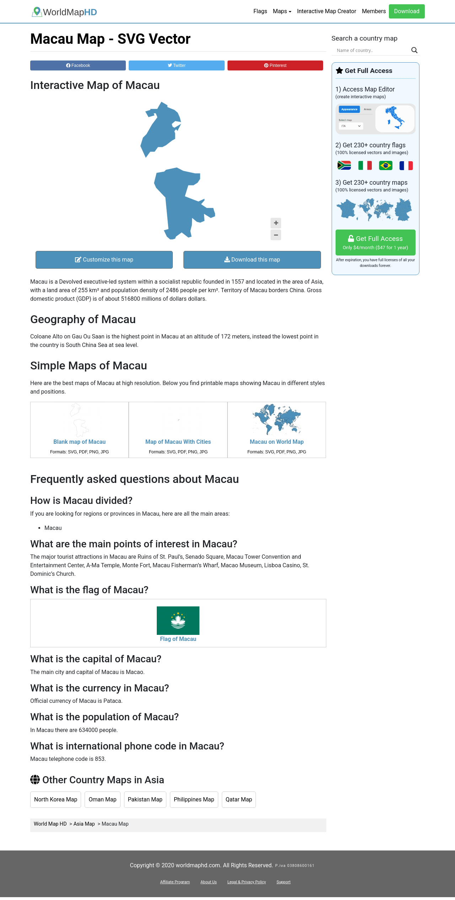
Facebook (78, 65)
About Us (208, 882)
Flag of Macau (178, 639)
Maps (280, 11)
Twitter (177, 65)
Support (283, 882)
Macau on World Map (277, 441)
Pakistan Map (145, 799)
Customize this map (104, 259)
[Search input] (372, 50)
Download (406, 11)
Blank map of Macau (79, 441)
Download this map (252, 259)
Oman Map (102, 799)
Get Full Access (375, 243)
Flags (260, 11)
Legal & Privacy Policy (247, 882)
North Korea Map (55, 799)
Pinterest (275, 65)
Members (374, 11)
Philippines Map (194, 799)
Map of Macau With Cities (178, 441)
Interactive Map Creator (326, 11)
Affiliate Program (175, 882)
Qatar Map (239, 799)
